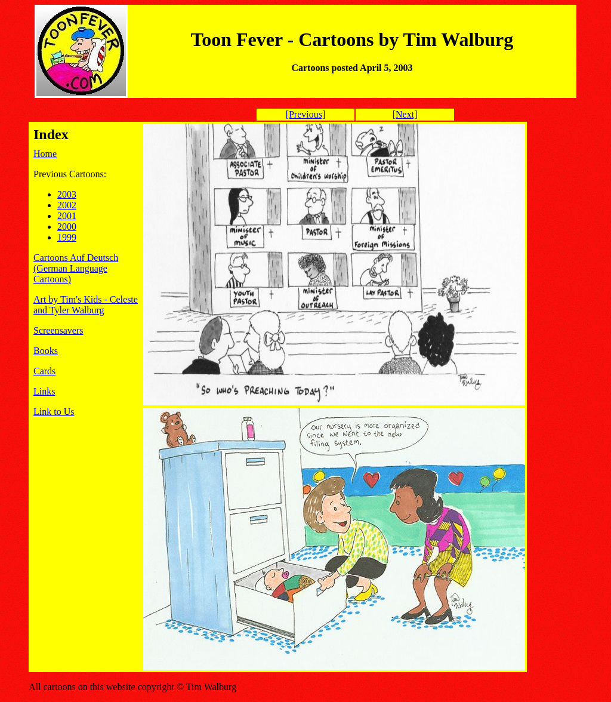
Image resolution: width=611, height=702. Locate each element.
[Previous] (306, 114)
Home (45, 154)
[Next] (405, 114)
